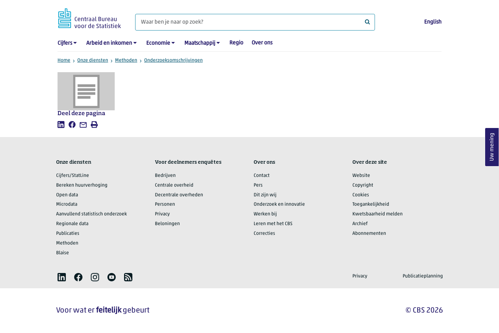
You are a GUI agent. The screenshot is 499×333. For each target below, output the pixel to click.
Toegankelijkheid (370, 204)
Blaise (62, 253)
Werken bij (265, 214)
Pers (258, 185)
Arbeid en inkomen (109, 43)
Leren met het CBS (273, 224)
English (432, 22)
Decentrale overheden (179, 195)
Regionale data (72, 224)
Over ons (262, 43)
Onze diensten (92, 60)
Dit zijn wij (265, 195)
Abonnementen (369, 233)
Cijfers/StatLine (72, 175)
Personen (165, 204)
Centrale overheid (174, 185)
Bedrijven (165, 175)
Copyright (362, 185)
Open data (67, 195)
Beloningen (167, 224)
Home (64, 60)
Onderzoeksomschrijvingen (173, 60)
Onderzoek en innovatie (279, 204)
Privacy (162, 214)
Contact (262, 175)
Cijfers (65, 43)
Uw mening (492, 147)
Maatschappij (199, 43)
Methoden (126, 60)
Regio (236, 43)
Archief (360, 224)
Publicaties (67, 233)
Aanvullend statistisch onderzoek (91, 214)
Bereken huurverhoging (81, 185)
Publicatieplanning (423, 276)
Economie (158, 43)
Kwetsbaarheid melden (377, 214)
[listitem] (61, 124)
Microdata (66, 204)
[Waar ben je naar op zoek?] (255, 22)
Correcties (264, 233)
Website (361, 175)
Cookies (360, 195)
